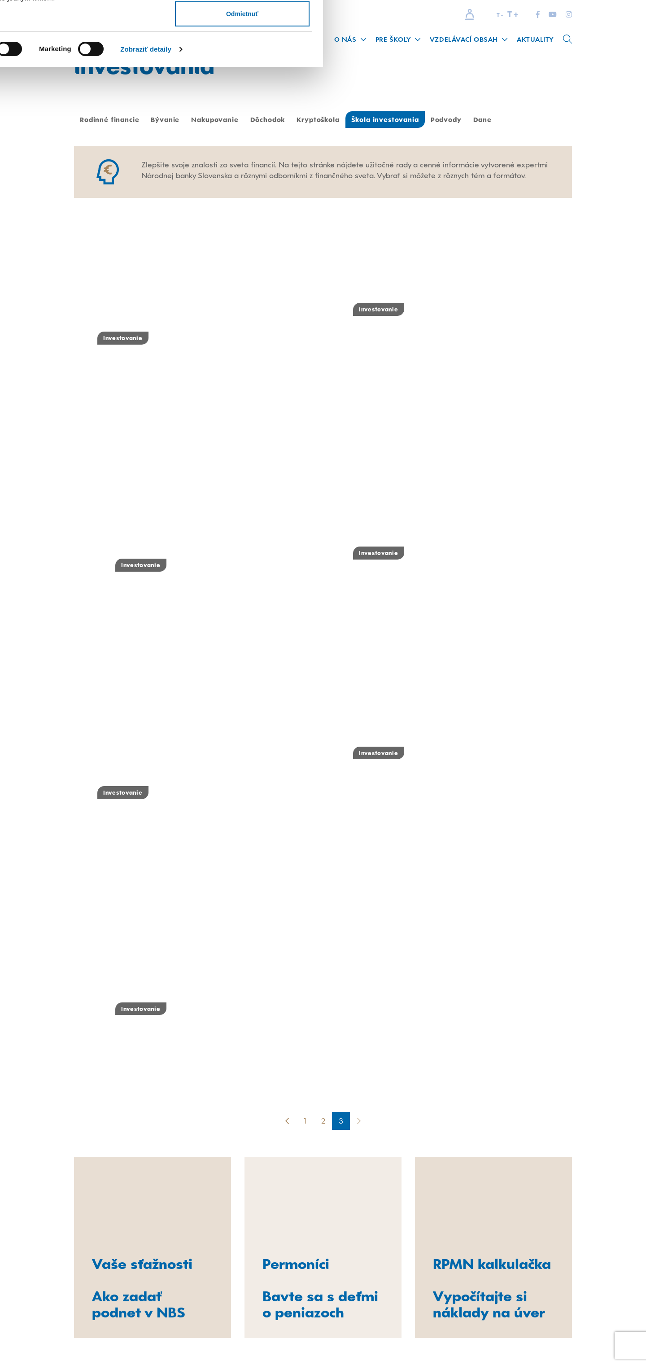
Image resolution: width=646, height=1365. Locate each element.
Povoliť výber (565, 52)
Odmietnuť (565, 80)
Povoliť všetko (565, 23)
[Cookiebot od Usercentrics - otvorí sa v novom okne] (58, 116)
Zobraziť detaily (468, 116)
